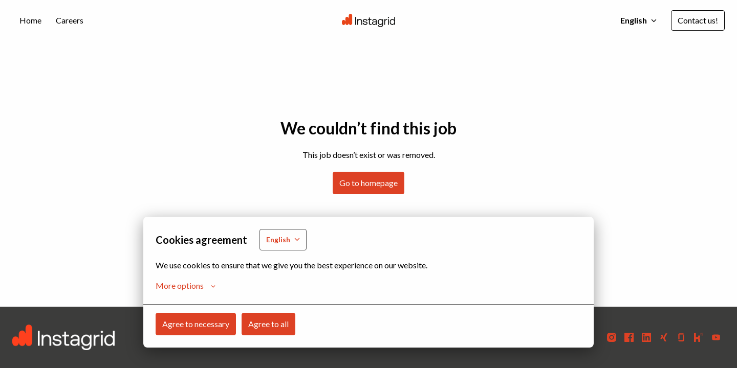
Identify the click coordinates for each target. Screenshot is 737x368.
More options (185, 286)
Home (30, 20)
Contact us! (698, 20)
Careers (69, 20)
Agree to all (268, 324)
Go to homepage (368, 183)
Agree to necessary (195, 324)
